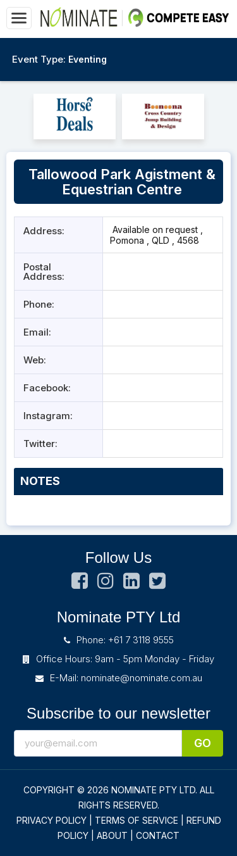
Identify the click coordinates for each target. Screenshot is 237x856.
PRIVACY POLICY (51, 820)
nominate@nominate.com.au (141, 678)
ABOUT (112, 835)
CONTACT (157, 835)
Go (202, 743)
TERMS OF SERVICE (136, 820)
